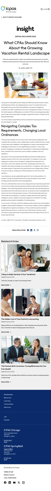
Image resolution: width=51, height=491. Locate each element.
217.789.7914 (7, 458)
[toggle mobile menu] (42, 9)
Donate (6, 420)
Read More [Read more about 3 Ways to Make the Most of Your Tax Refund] (5, 285)
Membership (8, 394)
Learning (7, 401)
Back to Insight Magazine (12, 17)
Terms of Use (8, 472)
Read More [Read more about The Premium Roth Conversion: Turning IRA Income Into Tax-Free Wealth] (5, 382)
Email (5, 442)
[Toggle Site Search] (48, 9)
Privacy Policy (9, 475)
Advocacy (7, 407)
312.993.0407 (8, 440)
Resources (7, 398)
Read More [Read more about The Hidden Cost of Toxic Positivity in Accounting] (5, 332)
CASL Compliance (10, 478)
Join (5, 417)
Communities (8, 404)
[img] (45, 9)
